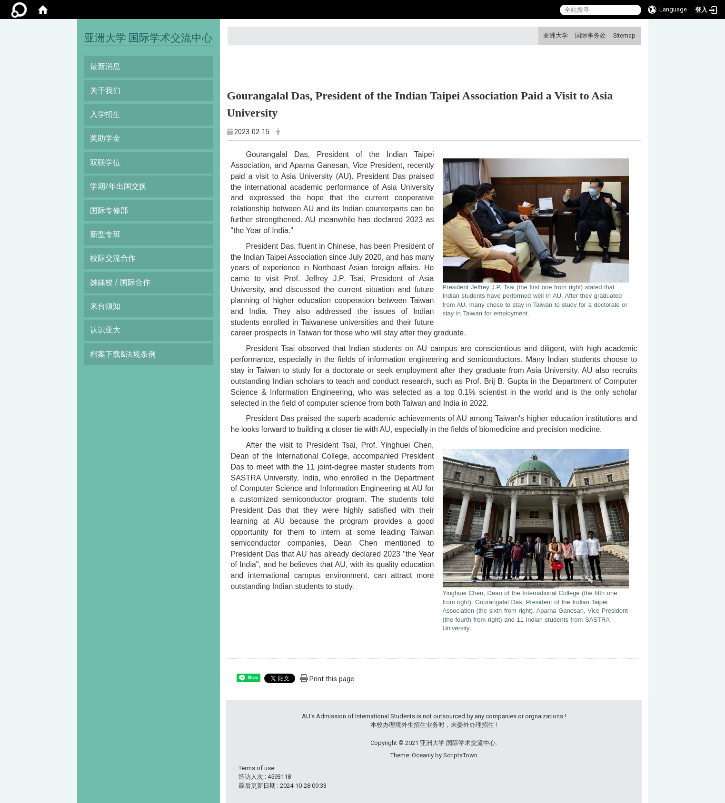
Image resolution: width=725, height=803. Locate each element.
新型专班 (105, 234)
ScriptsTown (460, 755)
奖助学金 (105, 138)
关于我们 (105, 90)
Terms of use (256, 768)
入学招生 (105, 114)
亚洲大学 (555, 35)
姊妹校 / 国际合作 (120, 282)
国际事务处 (590, 35)
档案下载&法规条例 (123, 354)
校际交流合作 (113, 258)
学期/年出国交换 (118, 186)
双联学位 (105, 162)
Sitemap (624, 35)
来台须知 (105, 306)
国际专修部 (109, 210)
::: (539, 35)
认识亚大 (105, 329)
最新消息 (105, 66)
